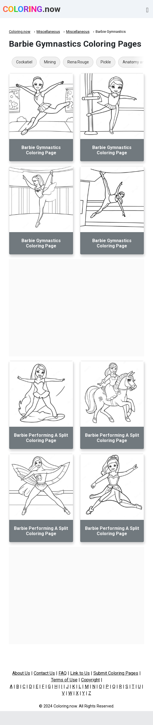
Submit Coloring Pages (115, 673)
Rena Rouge (78, 62)
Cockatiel (24, 62)
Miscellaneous (48, 31)
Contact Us (44, 673)
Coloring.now (19, 31)
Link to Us (80, 673)
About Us (21, 673)
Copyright (90, 679)
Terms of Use (64, 679)
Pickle (106, 62)
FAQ (63, 673)
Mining (50, 62)
